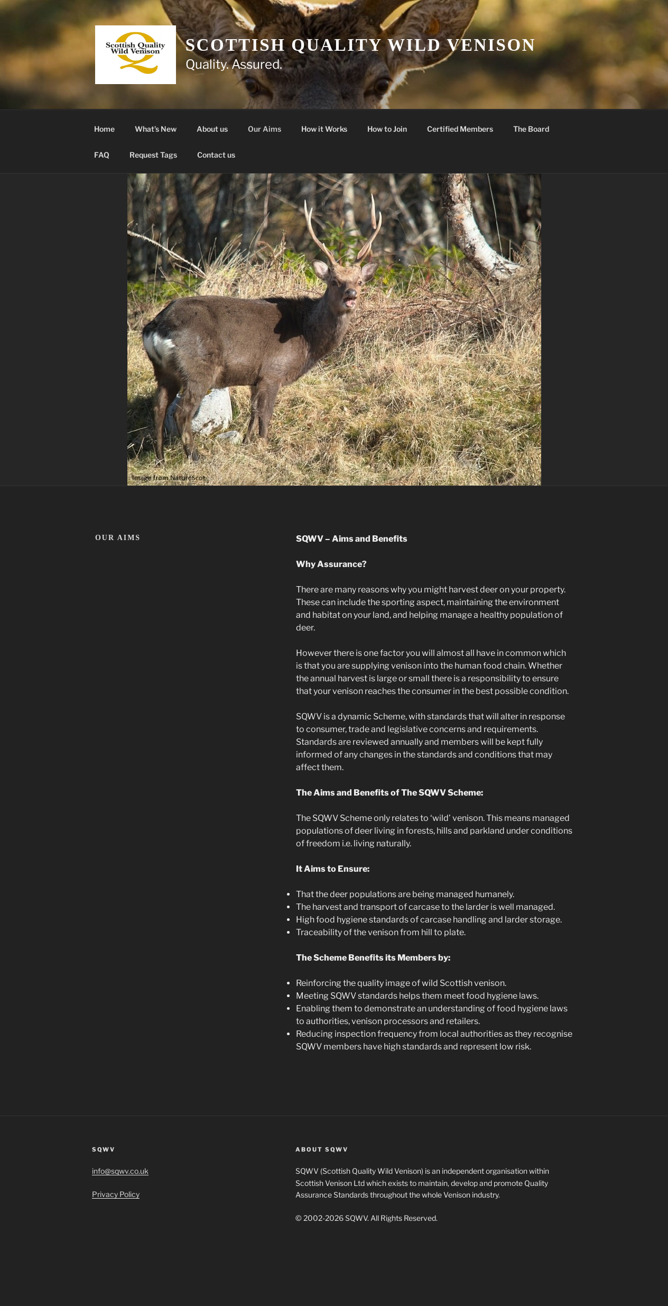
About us (212, 128)
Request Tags (153, 154)
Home (104, 128)
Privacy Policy (116, 1194)
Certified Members (460, 128)
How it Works (324, 128)
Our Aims (264, 128)
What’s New (156, 128)
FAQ (101, 154)
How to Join (387, 128)
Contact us (216, 154)
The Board (531, 128)
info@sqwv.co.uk (120, 1170)
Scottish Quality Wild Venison (360, 44)
